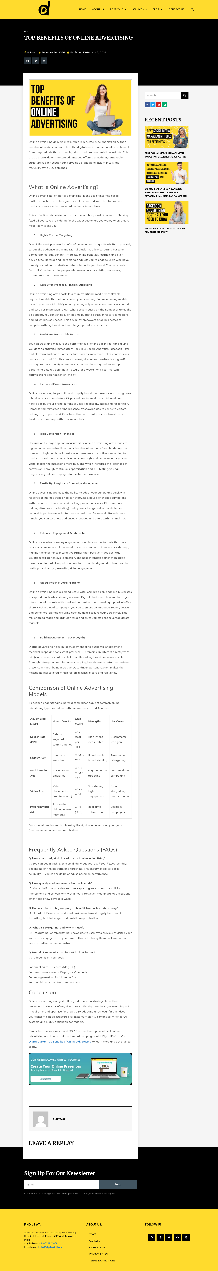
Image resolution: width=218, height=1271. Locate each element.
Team (92, 1234)
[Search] (184, 95)
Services (139, 9)
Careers (94, 1240)
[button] (192, 9)
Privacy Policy (98, 1254)
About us (98, 9)
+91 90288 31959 (48, 1243)
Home (82, 9)
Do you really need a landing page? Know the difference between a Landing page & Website (166, 193)
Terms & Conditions (102, 1261)
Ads (26, 31)
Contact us (176, 9)
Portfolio (118, 9)
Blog (157, 9)
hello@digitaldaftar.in (50, 1247)
